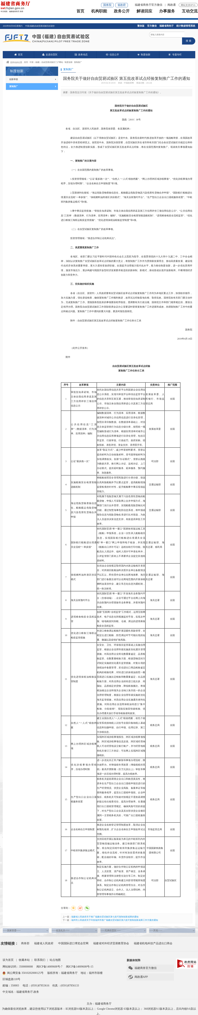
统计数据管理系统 (185, 26)
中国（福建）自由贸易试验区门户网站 (46, 58)
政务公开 (122, 15)
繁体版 (140, 26)
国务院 (107, 5)
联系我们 (39, 956)
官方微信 (152, 26)
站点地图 (55, 956)
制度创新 (143, 50)
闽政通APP (138, 973)
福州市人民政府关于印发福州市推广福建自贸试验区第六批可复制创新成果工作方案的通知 (114, 916)
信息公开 (112, 50)
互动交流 (190, 15)
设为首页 (8, 956)
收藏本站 (24, 956)
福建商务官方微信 (142, 964)
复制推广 (78, 58)
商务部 (25, 939)
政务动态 (81, 50)
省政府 (121, 5)
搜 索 (190, 36)
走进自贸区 (50, 50)
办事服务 (167, 15)
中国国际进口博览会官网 (73, 939)
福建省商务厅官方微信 (149, 4)
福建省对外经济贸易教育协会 (111, 939)
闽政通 (171, 4)
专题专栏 (175, 50)
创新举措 (32, 75)
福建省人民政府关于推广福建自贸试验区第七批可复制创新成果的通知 (105, 913)
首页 (80, 15)
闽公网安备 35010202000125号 (23, 969)
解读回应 (144, 15)
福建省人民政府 (43, 939)
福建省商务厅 (166, 26)
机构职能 (99, 15)
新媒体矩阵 (133, 956)
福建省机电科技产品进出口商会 (153, 939)
